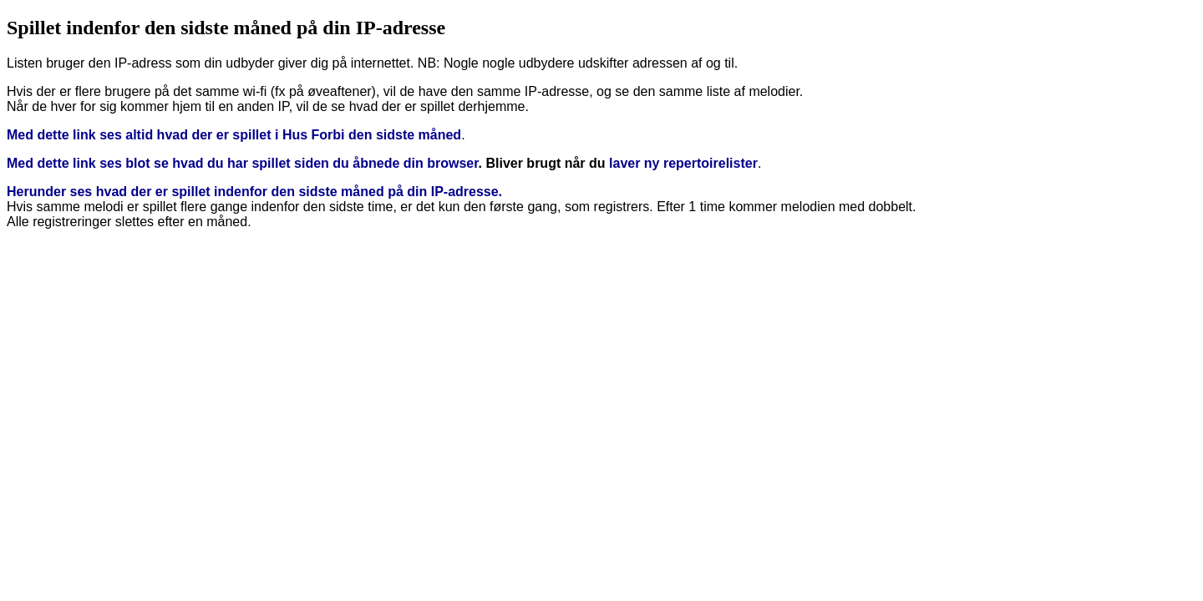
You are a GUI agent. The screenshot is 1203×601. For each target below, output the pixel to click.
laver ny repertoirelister (683, 163)
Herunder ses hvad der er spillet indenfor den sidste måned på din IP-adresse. (254, 191)
